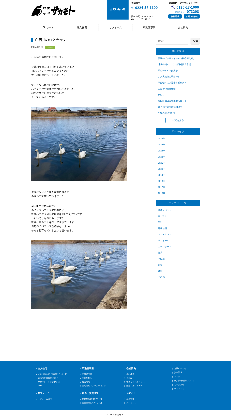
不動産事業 (149, 27)
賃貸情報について (92, 403)
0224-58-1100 (144, 8)
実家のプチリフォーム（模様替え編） (176, 58)
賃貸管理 (86, 382)
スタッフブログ (133, 403)
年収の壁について (167, 113)
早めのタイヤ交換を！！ (170, 70)
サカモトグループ (136, 382)
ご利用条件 (179, 385)
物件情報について (92, 399)
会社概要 (130, 374)
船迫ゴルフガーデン (135, 385)
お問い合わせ (192, 16)
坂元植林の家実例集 (48, 378)
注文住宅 (82, 27)
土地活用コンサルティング (94, 385)
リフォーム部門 (45, 399)
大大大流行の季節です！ (170, 76)
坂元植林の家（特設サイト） (52, 374)
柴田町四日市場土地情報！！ (172, 101)
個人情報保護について (184, 381)
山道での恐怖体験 (167, 88)
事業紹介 (130, 378)
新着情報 (130, 399)
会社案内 (183, 27)
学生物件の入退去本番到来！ (172, 82)
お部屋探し (87, 378)
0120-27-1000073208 (186, 9)
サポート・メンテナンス (49, 382)
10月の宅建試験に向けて (170, 107)
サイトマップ (180, 389)
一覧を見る (178, 120)
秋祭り (161, 95)
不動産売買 (87, 374)
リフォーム (115, 27)
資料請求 (175, 16)
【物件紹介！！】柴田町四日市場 (174, 64)
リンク (177, 377)
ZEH (40, 385)
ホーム (50, 27)
